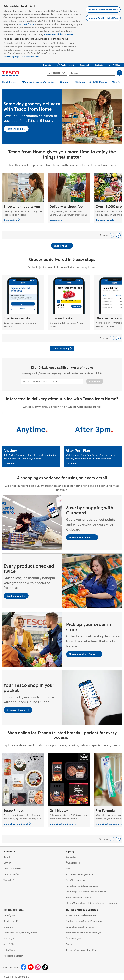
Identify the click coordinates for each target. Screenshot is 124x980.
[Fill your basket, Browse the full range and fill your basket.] (69, 302)
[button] (47, 65)
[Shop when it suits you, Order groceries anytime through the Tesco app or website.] (23, 198)
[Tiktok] (45, 967)
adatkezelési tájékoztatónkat (58, 34)
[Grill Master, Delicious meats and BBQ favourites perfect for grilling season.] (69, 790)
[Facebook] (23, 967)
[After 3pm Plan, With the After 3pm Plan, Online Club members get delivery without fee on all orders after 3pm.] (93, 439)
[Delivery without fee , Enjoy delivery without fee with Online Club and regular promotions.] (69, 198)
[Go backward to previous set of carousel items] (112, 235)
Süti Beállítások (26, 24)
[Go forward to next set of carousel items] (118, 235)
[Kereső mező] (92, 73)
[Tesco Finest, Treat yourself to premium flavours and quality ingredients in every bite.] (23, 790)
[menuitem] (47, 65)
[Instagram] (38, 967)
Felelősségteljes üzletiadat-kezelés (21, 56)
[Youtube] (31, 967)
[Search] (119, 73)
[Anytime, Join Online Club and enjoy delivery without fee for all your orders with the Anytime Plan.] (31, 439)
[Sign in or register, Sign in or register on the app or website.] (23, 302)
